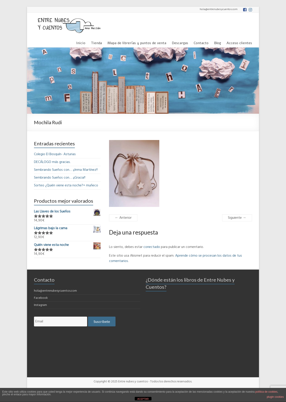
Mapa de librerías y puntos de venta (136, 42)
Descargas (180, 42)
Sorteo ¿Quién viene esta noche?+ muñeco (66, 185)
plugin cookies (275, 396)
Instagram (40, 305)
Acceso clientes (239, 42)
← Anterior (123, 218)
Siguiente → (237, 218)
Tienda (96, 42)
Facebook (41, 298)
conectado (151, 247)
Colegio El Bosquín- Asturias (55, 154)
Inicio (80, 42)
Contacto (201, 42)
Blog (217, 42)
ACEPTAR (143, 399)
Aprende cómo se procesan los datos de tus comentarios (175, 258)
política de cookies (266, 391)
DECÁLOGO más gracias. (52, 162)
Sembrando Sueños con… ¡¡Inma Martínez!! (66, 170)
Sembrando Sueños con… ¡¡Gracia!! (59, 178)
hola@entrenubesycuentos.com (55, 290)
